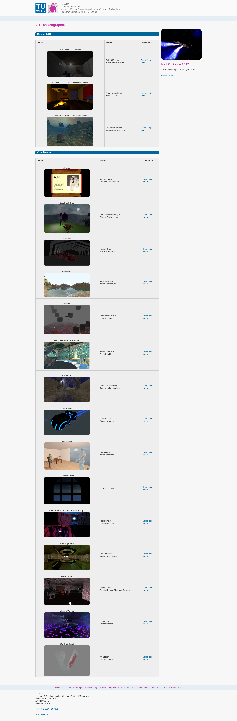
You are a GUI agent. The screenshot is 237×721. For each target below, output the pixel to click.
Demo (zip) (146, 60)
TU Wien (64, 4)
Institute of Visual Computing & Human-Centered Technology (90, 9)
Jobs (173, 18)
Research (136, 18)
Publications (156, 18)
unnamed (131, 687)
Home (64, 18)
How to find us (41, 714)
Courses (96, 18)
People (79, 18)
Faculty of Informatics (70, 6)
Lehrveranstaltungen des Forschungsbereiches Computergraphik (94, 687)
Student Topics (116, 18)
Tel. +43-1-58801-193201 (46, 709)
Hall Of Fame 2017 (172, 687)
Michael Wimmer (168, 75)
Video (143, 62)
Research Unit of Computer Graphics (78, 12)
